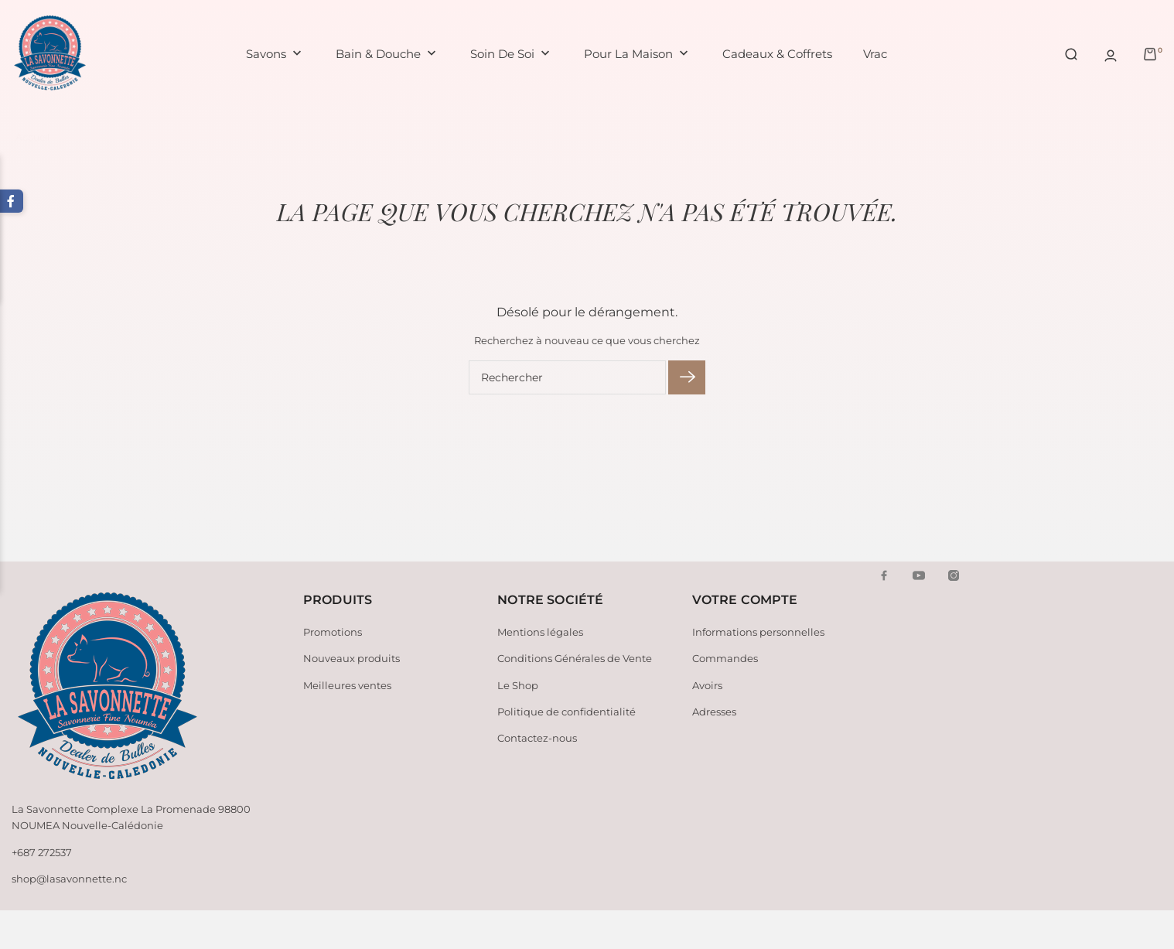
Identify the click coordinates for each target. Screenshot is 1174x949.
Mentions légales (540, 632)
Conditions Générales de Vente (574, 659)
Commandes (725, 659)
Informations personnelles (758, 632)
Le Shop (517, 685)
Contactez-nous (537, 738)
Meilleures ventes (347, 685)
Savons (275, 54)
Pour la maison (637, 54)
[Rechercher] (567, 377)
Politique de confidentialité (566, 711)
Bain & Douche (387, 54)
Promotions (332, 632)
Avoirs (707, 685)
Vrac (875, 54)
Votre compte (745, 599)
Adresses (714, 711)
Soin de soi (511, 54)
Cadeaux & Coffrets (777, 54)
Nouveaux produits (351, 659)
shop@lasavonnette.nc (69, 878)
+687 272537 (42, 852)
